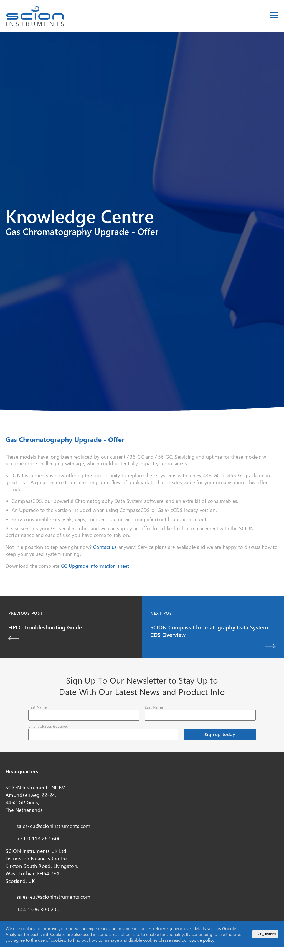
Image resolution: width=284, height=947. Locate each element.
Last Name (154, 707)
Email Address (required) (48, 726)
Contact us (105, 547)
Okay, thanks (265, 934)
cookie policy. (202, 940)
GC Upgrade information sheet (95, 565)
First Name (37, 707)
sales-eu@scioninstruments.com (54, 826)
